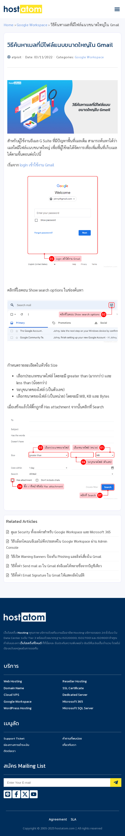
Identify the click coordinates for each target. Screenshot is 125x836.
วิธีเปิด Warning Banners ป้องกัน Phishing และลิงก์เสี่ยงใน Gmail (55, 556)
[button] (117, 9)
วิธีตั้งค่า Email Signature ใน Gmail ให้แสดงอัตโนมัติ (47, 575)
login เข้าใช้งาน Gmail (37, 164)
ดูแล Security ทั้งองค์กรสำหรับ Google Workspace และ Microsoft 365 (60, 532)
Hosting (23, 632)
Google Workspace (32, 24)
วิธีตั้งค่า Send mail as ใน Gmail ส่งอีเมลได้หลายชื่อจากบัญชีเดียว (56, 566)
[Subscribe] (115, 782)
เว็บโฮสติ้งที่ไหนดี (31, 643)
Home (8, 24)
